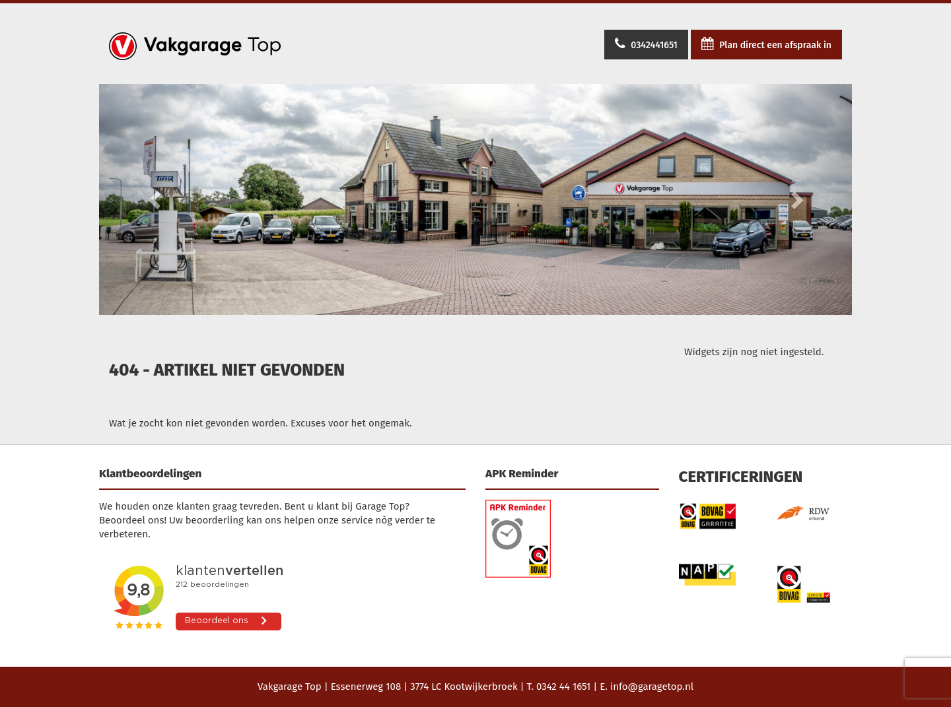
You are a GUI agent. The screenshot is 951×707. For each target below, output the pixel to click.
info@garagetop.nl (651, 686)
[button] (155, 199)
